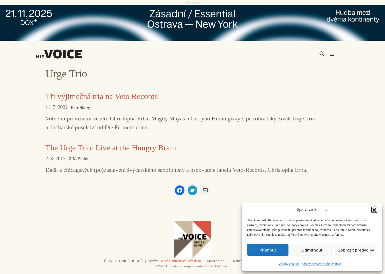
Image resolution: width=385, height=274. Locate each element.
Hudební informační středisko (180, 261)
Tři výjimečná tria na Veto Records (101, 96)
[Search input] (296, 54)
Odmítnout (311, 250)
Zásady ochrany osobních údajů (322, 264)
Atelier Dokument (216, 266)
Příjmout (267, 250)
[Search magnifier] (322, 54)
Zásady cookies (289, 264)
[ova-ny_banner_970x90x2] (192, 23)
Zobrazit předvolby (356, 250)
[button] (374, 209)
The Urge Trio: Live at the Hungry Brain (110, 147)
